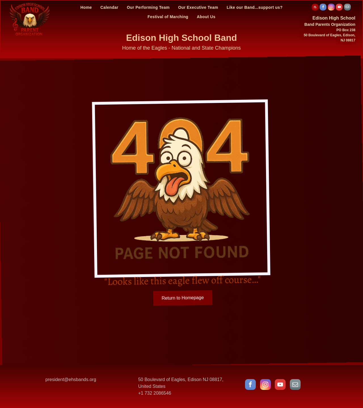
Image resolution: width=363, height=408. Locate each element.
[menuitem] (86, 7)
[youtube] (339, 8)
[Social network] (315, 8)
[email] (347, 8)
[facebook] (323, 8)
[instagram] (331, 8)
